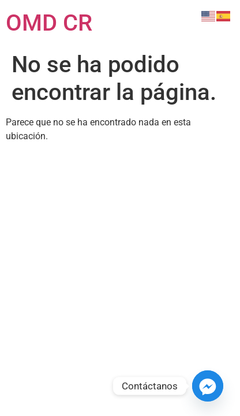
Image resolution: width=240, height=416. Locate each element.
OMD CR (49, 22)
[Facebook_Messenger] (207, 386)
